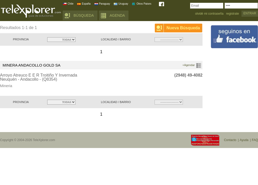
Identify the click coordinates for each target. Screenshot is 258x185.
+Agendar (188, 65)
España (86, 3)
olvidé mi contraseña (209, 13)
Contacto (230, 140)
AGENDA (117, 15)
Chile (71, 3)
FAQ (255, 140)
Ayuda (244, 140)
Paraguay (104, 3)
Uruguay (123, 3)
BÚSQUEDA (84, 15)
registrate (232, 13)
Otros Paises (143, 3)
